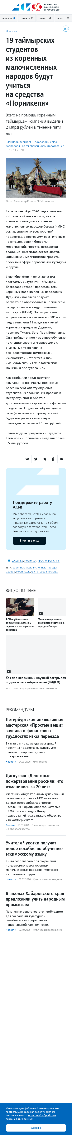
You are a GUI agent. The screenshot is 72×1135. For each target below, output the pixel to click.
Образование (55, 146)
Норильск (30, 560)
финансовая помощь (44, 571)
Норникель (23, 571)
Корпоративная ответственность (26, 146)
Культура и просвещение (47, 879)
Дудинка (17, 560)
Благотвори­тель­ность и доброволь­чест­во (31, 142)
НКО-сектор (40, 761)
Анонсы (10, 825)
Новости (11, 31)
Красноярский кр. (49, 560)
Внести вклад (29, 541)
